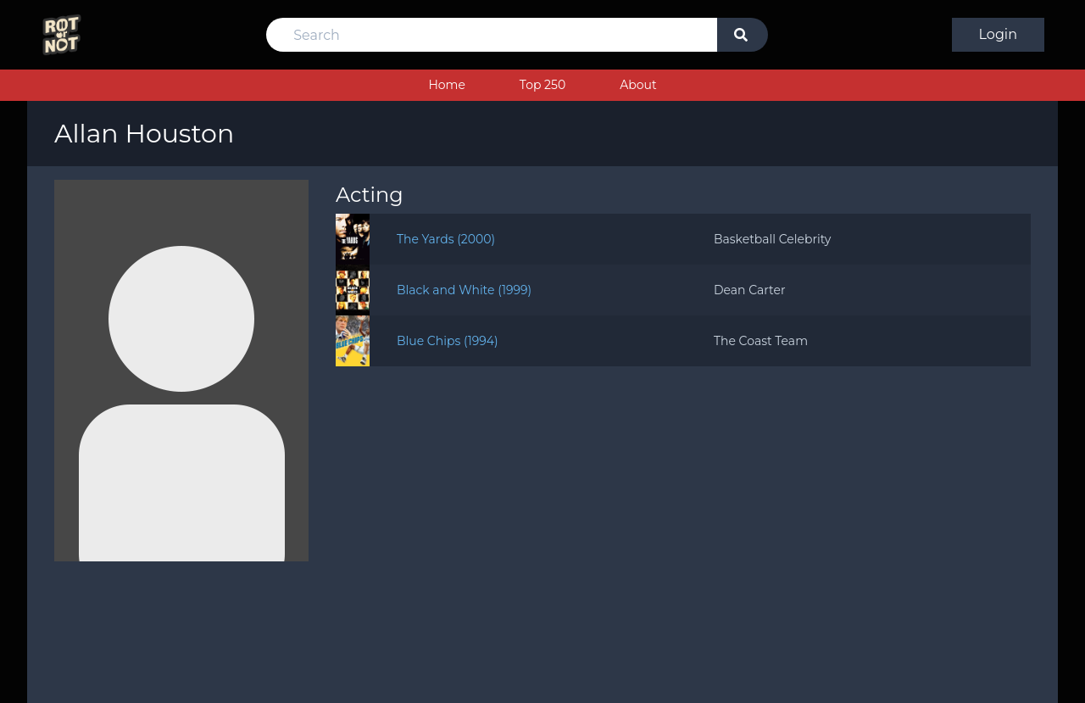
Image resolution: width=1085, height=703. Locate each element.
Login (998, 34)
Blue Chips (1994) (447, 341)
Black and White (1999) (464, 290)
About (638, 84)
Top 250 (542, 84)
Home (446, 84)
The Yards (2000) (446, 239)
